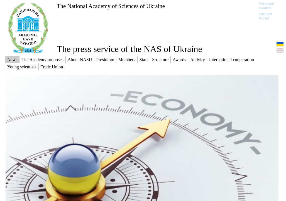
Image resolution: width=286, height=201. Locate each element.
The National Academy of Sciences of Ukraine (111, 6)
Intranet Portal (265, 16)
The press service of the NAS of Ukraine (129, 49)
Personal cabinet (266, 6)
